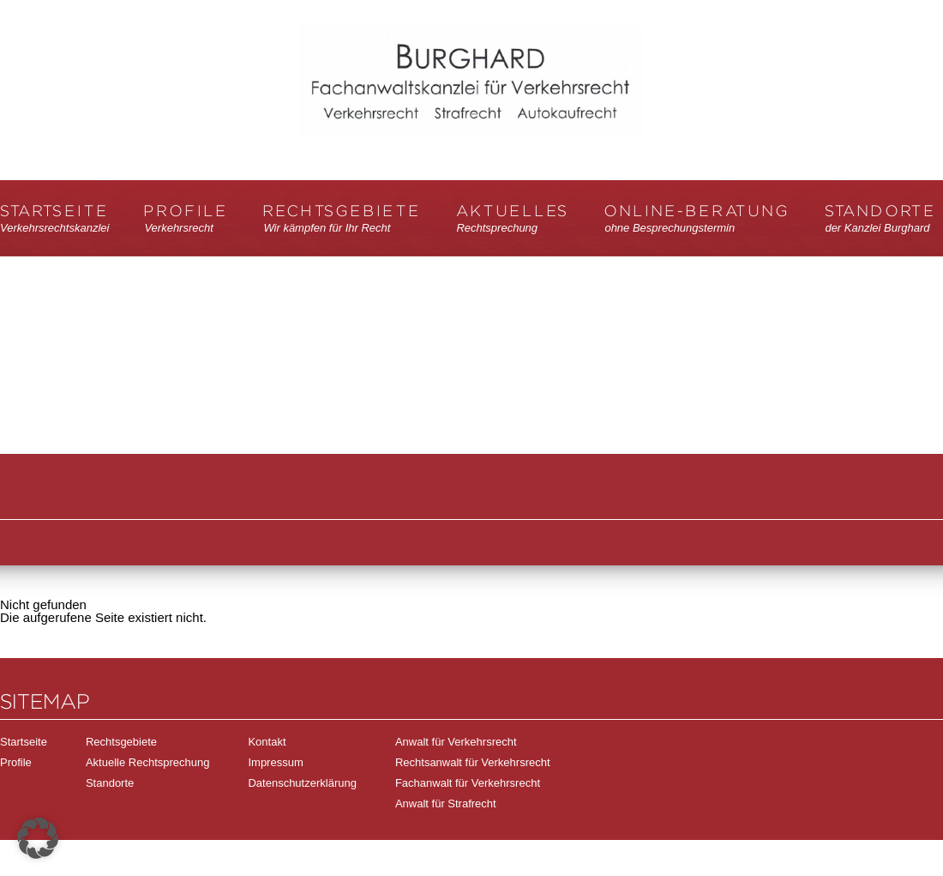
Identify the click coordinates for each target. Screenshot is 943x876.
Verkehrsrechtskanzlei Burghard (471, 99)
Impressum (275, 762)
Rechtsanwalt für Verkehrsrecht (472, 762)
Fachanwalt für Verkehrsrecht (467, 782)
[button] (37, 838)
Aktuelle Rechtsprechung (148, 762)
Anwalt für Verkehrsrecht (456, 741)
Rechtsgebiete (342, 219)
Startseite (54, 219)
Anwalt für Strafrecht (445, 803)
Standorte (880, 219)
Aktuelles (512, 219)
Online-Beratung (697, 219)
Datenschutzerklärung (302, 782)
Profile (186, 219)
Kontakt (266, 741)
